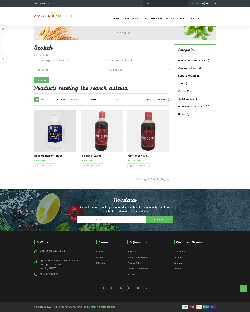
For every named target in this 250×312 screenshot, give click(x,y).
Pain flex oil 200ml (91, 155)
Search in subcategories (119, 60)
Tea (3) (182, 83)
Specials (100, 257)
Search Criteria (42, 55)
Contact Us (180, 251)
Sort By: (61, 99)
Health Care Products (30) (193, 60)
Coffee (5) (184, 91)
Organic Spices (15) (189, 68)
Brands (100, 251)
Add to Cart (45, 165)
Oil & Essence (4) (188, 99)
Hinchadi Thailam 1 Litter (48, 155)
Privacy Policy (134, 262)
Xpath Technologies (103, 306)
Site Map (101, 262)
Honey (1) (183, 114)
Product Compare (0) (156, 99)
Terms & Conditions (137, 268)
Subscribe (159, 219)
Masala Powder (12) (189, 76)
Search (126, 32)
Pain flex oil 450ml (137, 155)
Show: (93, 99)
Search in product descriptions (52, 60)
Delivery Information (138, 257)
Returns (178, 257)
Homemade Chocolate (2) (193, 106)
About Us (132, 251)
